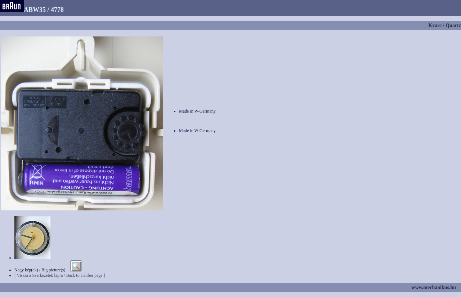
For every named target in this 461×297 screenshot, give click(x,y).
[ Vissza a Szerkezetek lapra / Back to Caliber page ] (59, 275)
